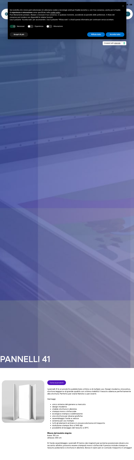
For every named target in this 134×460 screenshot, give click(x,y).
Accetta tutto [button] (115, 34)
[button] (123, 6)
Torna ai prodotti (57, 383)
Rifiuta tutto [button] (96, 34)
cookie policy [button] (55, 12)
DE (131, 4)
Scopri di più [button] (19, 34)
